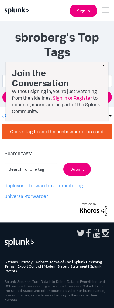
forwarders (41, 185)
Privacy (27, 261)
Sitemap (11, 261)
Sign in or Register (72, 98)
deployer (14, 185)
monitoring (71, 185)
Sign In (83, 10)
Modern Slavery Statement (65, 266)
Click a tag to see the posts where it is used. (57, 132)
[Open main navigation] (105, 10)
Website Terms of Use (53, 261)
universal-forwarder (26, 196)
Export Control (29, 266)
